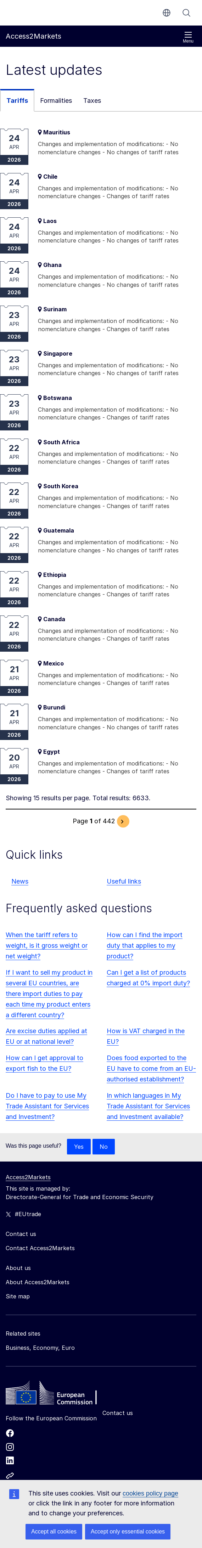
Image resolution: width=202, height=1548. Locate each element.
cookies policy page (150, 1493)
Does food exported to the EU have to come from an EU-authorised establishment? (151, 1068)
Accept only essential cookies (128, 1531)
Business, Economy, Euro (40, 1347)
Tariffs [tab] (17, 100)
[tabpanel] (101, 478)
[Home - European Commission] (57, 1394)
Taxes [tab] (92, 100)
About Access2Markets (37, 1282)
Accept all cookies (54, 1531)
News (19, 881)
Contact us (117, 1412)
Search (186, 13)
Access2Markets (28, 1177)
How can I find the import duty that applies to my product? (145, 945)
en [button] (166, 13)
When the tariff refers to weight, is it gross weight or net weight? (47, 945)
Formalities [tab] (56, 100)
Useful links (124, 881)
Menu (188, 37)
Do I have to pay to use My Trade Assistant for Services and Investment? (47, 1106)
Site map (18, 1296)
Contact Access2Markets (40, 1248)
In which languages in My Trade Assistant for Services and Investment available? (148, 1106)
